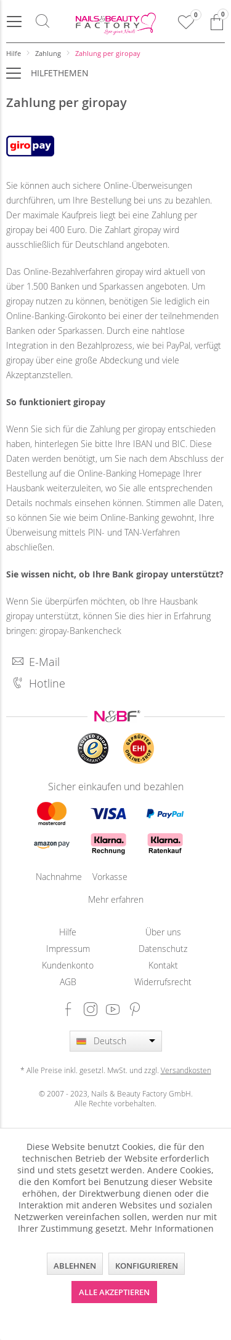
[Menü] (14, 21)
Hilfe (67, 932)
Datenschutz (163, 948)
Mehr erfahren (116, 899)
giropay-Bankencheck (80, 630)
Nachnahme (52, 876)
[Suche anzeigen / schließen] (42, 21)
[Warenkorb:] (216, 21)
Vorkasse (108, 876)
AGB (68, 982)
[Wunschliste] (186, 21)
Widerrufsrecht (163, 982)
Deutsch (110, 1041)
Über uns (163, 932)
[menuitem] (14, 21)
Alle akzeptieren (114, 1292)
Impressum (68, 948)
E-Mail (36, 661)
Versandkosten (186, 1070)
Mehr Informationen (172, 1228)
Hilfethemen (60, 73)
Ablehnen (75, 1265)
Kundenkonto (68, 965)
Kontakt (163, 965)
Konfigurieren (146, 1265)
